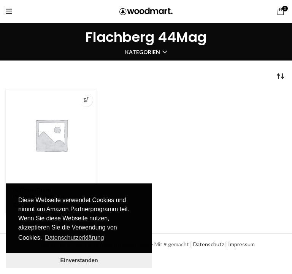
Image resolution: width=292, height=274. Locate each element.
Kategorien (142, 52)
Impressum (241, 244)
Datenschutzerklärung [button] (74, 237)
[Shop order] (280, 75)
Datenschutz (208, 244)
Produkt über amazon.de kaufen (86, 100)
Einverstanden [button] (79, 260)
